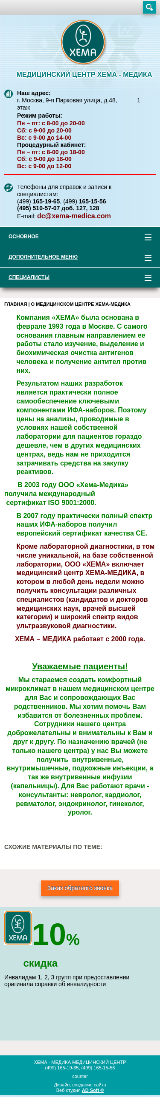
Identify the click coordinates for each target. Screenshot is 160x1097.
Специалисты (75, 278)
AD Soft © (93, 1090)
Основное (75, 238)
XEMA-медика (84, 43)
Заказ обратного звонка (80, 888)
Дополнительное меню (75, 258)
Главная (15, 304)
